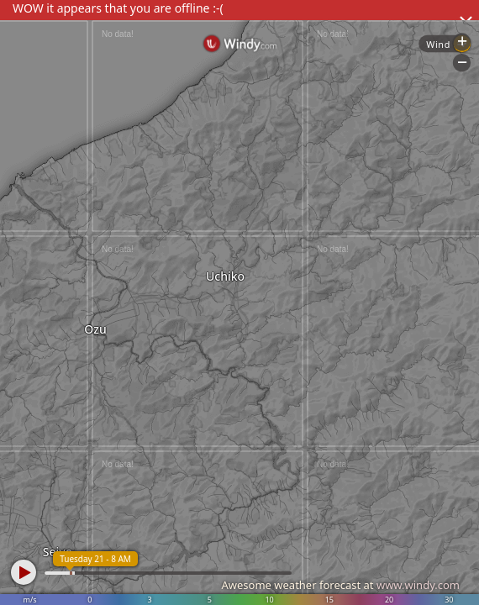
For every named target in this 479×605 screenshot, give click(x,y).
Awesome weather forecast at (340, 584)
